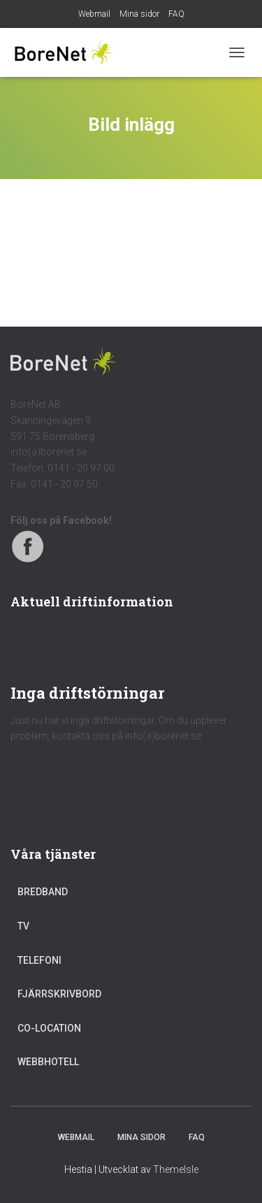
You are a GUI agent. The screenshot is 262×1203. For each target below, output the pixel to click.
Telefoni (39, 960)
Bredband (42, 891)
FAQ (176, 14)
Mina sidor (139, 14)
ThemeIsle (175, 1169)
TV (23, 926)
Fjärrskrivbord (59, 993)
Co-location (49, 1028)
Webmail (94, 14)
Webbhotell (48, 1061)
